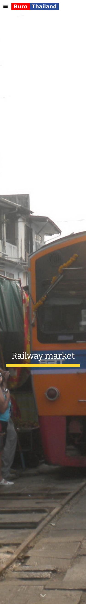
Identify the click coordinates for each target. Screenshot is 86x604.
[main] (43, 357)
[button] (5, 6)
